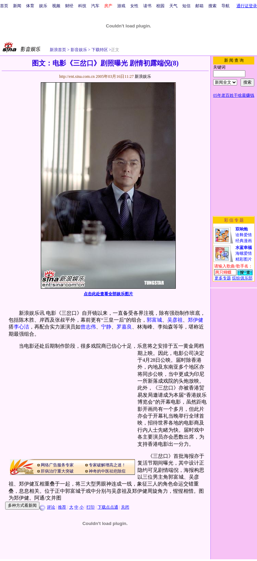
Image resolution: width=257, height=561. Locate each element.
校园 (160, 5)
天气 (173, 5)
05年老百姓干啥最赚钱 (233, 95)
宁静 (106, 327)
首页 (4, 5)
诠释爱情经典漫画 (243, 235)
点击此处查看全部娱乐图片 (108, 293)
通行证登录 (246, 5)
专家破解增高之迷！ (107, 465)
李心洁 (21, 327)
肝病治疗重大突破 (57, 471)
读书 (147, 5)
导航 (225, 5)
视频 (56, 5)
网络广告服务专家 (57, 465)
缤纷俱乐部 (242, 278)
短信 (186, 5)
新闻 (17, 5)
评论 (51, 507)
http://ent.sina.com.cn (77, 76)
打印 (90, 507)
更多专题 (223, 278)
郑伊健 (195, 320)
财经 (69, 5)
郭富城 (154, 320)
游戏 (121, 5)
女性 (134, 5)
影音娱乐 (79, 49)
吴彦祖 (175, 320)
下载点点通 (108, 507)
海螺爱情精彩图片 (243, 253)
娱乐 (43, 5)
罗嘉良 (124, 327)
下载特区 (99, 49)
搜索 (212, 5)
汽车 (95, 5)
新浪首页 (58, 49)
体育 (30, 5)
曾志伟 (88, 327)
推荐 (62, 507)
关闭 (125, 507)
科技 (82, 5)
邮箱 (199, 5)
